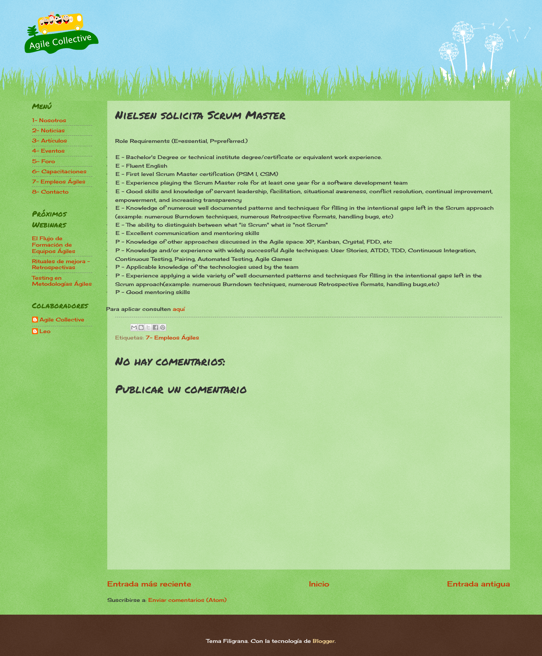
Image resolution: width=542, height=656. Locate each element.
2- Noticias (48, 130)
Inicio (319, 583)
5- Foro (43, 161)
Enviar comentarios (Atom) (187, 600)
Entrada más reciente (149, 583)
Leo (45, 331)
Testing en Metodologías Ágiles (62, 280)
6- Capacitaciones (59, 171)
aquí (179, 309)
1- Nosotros (49, 120)
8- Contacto (50, 191)
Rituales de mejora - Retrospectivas (61, 264)
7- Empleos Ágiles (172, 337)
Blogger (324, 641)
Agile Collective (62, 320)
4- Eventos (48, 150)
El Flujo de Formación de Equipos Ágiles (53, 244)
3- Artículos (49, 140)
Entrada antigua (478, 583)
